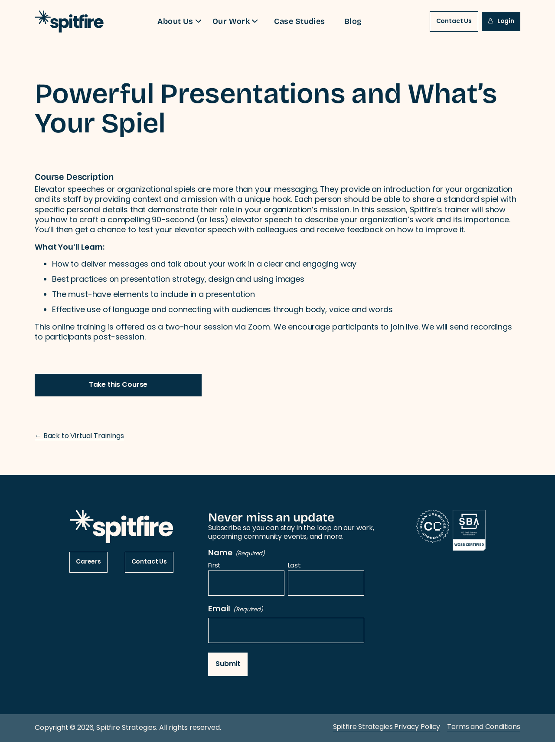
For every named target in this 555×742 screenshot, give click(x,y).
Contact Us (454, 21)
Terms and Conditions (483, 727)
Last (294, 566)
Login (501, 21)
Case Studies (299, 21)
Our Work (236, 21)
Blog (353, 21)
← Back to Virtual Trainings (79, 436)
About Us (180, 21)
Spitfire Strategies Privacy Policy (387, 727)
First (214, 566)
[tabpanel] (277, 291)
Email (235, 609)
